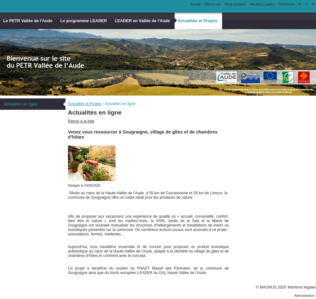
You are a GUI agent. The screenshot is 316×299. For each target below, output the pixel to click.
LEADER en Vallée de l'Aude (142, 20)
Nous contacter (235, 4)
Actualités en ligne (20, 104)
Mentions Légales (262, 4)
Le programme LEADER (83, 20)
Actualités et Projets (197, 20)
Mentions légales (302, 287)
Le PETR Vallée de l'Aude (28, 20)
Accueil (195, 4)
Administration (304, 295)
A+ (313, 4)
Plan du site (212, 4)
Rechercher (286, 4)
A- (300, 4)
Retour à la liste (81, 121)
